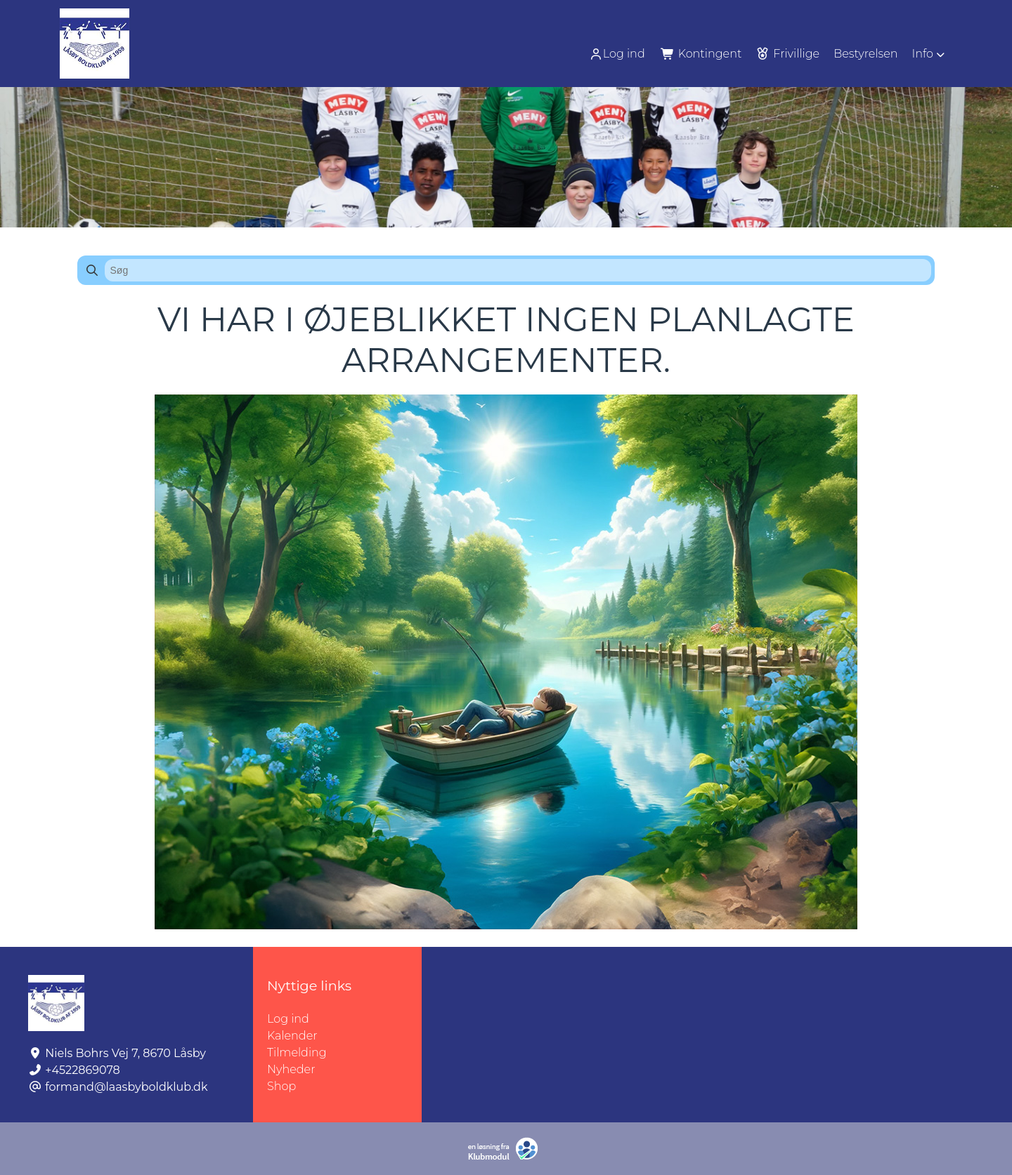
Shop (281, 1086)
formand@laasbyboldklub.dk (126, 1087)
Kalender (292, 1035)
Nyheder (291, 1069)
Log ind (617, 54)
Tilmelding (297, 1052)
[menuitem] (618, 53)
